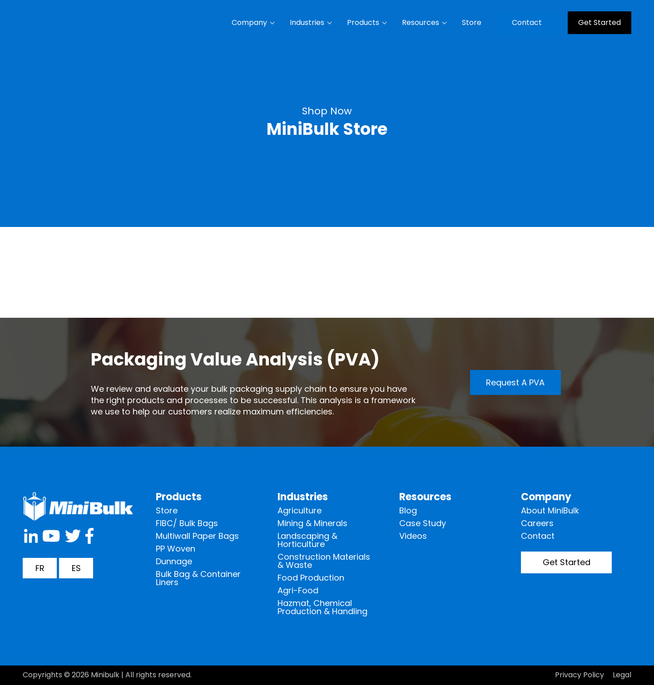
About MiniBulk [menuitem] (550, 510)
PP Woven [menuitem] (175, 548)
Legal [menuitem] (622, 675)
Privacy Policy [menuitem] (579, 675)
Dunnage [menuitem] (174, 561)
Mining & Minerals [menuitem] (312, 523)
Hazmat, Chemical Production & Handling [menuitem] (322, 607)
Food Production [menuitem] (310, 577)
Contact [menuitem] (527, 22)
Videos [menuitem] (413, 536)
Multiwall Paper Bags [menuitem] (197, 536)
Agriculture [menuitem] (299, 510)
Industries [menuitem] (307, 22)
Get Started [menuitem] (599, 22)
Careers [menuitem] (537, 523)
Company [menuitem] (249, 22)
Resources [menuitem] (420, 22)
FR (40, 568)
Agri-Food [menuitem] (297, 590)
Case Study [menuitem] (422, 523)
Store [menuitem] (471, 22)
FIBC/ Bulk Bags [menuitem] (187, 523)
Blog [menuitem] (408, 510)
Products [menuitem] (363, 22)
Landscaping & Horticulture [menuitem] (307, 540)
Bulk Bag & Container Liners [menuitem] (198, 578)
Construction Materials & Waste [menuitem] (323, 561)
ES (76, 568)
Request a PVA (515, 382)
